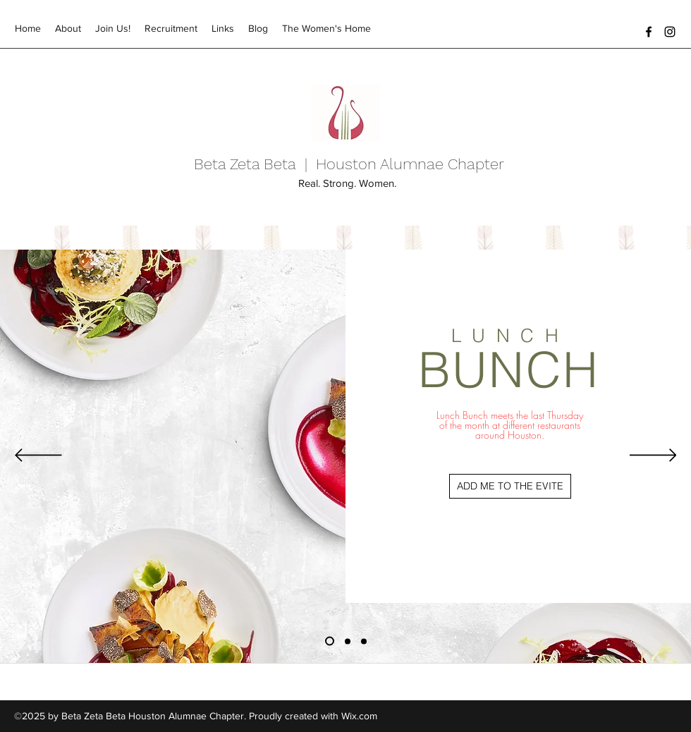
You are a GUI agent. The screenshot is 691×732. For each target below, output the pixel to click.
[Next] (653, 456)
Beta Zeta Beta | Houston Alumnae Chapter (349, 164)
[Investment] (347, 641)
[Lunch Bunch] (329, 641)
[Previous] (38, 456)
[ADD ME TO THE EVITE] (510, 486)
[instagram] (670, 32)
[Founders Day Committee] (364, 641)
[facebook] (649, 32)
